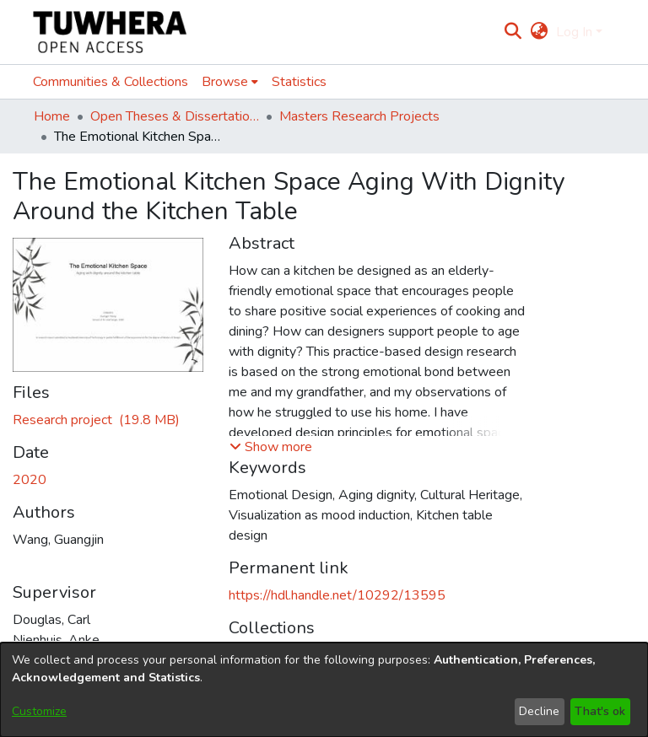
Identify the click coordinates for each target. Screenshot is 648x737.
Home (52, 116)
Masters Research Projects (359, 116)
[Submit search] (513, 32)
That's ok (600, 711)
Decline (539, 711)
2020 (29, 480)
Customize (39, 711)
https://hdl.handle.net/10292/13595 (337, 595)
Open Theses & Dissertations (174, 116)
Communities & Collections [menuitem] (110, 82)
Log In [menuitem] (574, 32)
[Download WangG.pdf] (96, 420)
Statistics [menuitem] (299, 82)
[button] (271, 447)
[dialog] (324, 690)
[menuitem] (538, 32)
